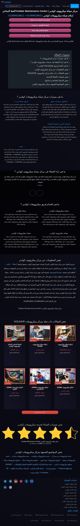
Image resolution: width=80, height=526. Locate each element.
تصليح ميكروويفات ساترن (63, 464)
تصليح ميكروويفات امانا (30, 460)
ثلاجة (8, 264)
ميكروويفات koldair (28, 515)
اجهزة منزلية (66, 6)
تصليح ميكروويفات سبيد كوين (50, 460)
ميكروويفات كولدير (34, 520)
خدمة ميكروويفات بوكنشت (40, 456)
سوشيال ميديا (56, 6)
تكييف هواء (72, 268)
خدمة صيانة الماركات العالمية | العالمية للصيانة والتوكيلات (33, 464)
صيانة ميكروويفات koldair (72, 515)
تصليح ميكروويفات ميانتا (12, 460)
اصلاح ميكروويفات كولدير (16, 515)
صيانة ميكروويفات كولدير (59, 211)
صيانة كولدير (74, 6)
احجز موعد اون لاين (28, 6)
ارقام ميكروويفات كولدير (59, 520)
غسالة (14, 264)
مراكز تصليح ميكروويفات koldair (57, 515)
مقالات (47, 6)
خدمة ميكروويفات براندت (20, 456)
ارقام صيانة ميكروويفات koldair (41, 515)
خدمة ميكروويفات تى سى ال (61, 456)
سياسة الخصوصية (39, 6)
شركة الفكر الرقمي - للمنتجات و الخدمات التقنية (27, 468)
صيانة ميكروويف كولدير (59, 233)
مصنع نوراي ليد (51, 468)
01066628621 (34, 15)
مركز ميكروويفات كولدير (72, 520)
